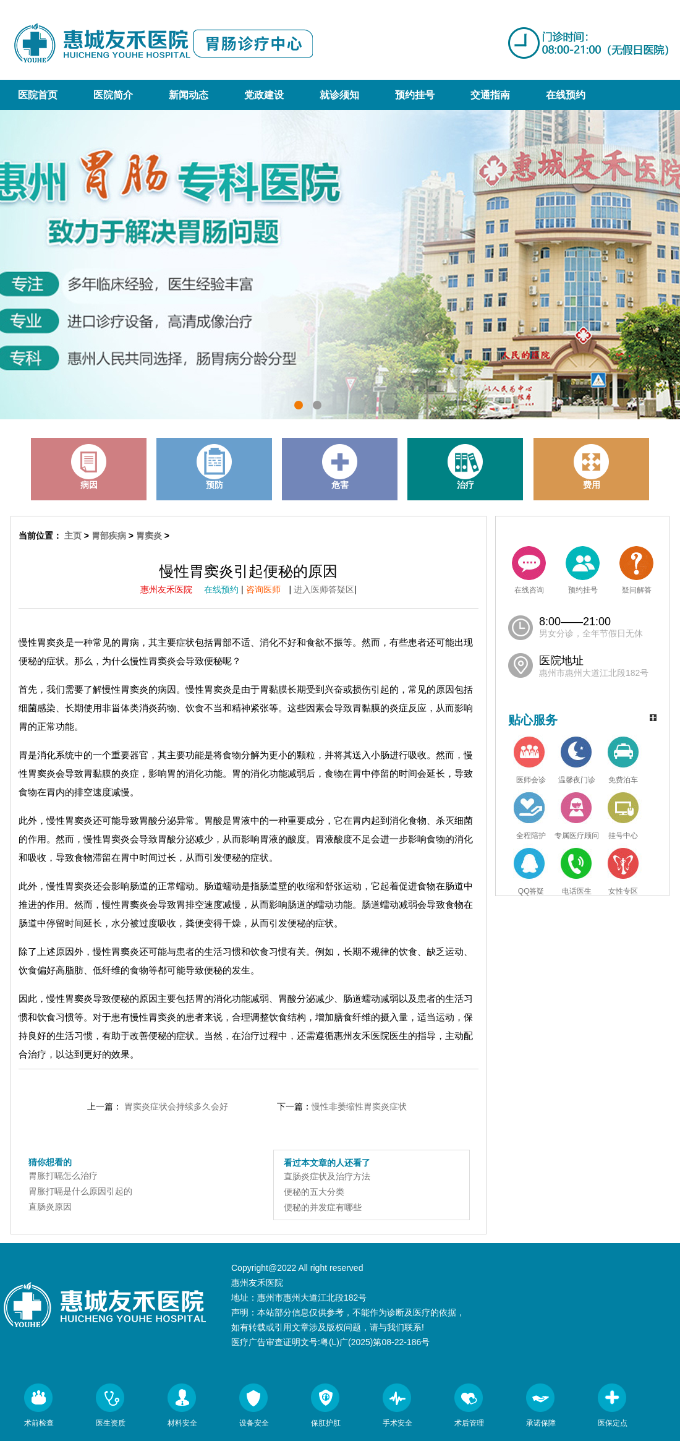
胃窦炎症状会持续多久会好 (176, 1106)
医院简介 (113, 95)
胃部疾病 (108, 536)
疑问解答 (636, 570)
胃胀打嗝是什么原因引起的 (80, 1191)
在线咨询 (529, 570)
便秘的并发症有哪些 (323, 1207)
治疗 (465, 467)
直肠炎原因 (50, 1207)
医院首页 (37, 95)
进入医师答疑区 (324, 589)
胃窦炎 (149, 536)
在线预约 (565, 95)
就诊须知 (339, 95)
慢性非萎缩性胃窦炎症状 (359, 1106)
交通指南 (490, 95)
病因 (89, 467)
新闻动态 (188, 95)
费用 (592, 467)
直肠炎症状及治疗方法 (327, 1176)
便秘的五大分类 (314, 1192)
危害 (340, 467)
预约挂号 (415, 95)
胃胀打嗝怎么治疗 (63, 1176)
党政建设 (264, 95)
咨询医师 (267, 589)
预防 (214, 467)
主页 (73, 536)
